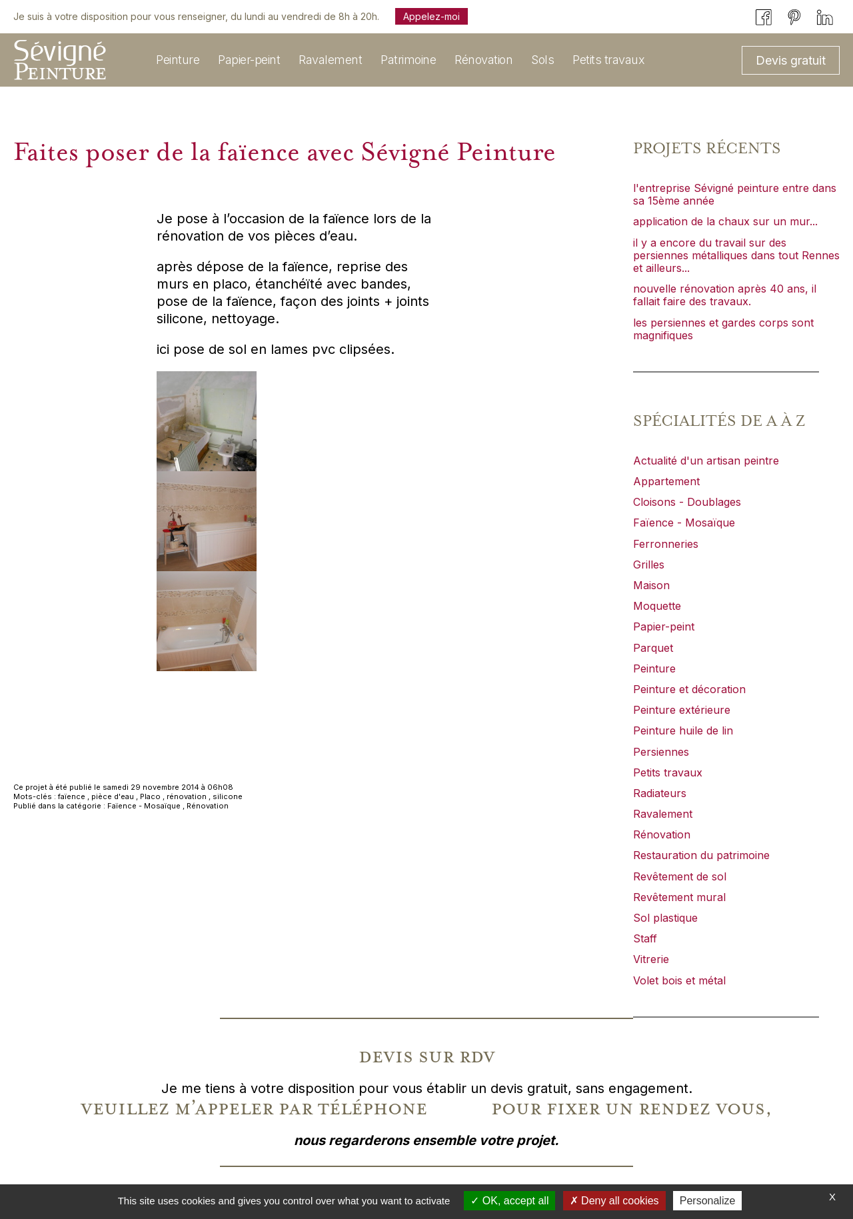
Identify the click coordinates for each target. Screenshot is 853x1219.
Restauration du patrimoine (701, 855)
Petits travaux (667, 772)
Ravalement (662, 813)
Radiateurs (659, 793)
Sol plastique (665, 917)
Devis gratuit (791, 60)
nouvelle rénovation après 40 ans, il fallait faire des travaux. (724, 295)
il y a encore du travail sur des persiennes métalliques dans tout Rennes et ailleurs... (736, 255)
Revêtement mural (679, 897)
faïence (71, 796)
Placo (150, 796)
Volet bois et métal (679, 980)
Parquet (653, 647)
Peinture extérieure (681, 709)
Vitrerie (651, 959)
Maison (651, 585)
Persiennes (661, 751)
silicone (228, 796)
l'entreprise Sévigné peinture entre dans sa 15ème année (734, 194)
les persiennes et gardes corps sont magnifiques (723, 329)
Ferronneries (665, 544)
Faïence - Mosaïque (144, 805)
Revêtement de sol (679, 876)
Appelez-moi (431, 16)
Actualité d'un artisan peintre (706, 460)
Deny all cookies (614, 1200)
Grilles (648, 564)
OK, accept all (509, 1200)
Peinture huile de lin (683, 730)
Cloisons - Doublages (687, 502)
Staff (645, 938)
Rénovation (208, 805)
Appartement (666, 481)
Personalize (708, 1200)
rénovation (187, 796)
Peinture (654, 668)
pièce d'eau (112, 796)
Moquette (657, 605)
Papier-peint (663, 626)
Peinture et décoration (689, 689)
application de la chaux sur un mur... (725, 221)
